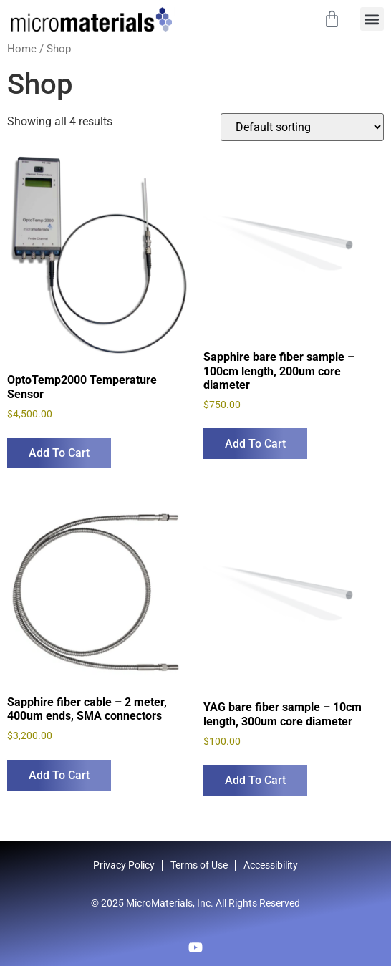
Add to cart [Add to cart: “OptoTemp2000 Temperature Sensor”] (59, 453)
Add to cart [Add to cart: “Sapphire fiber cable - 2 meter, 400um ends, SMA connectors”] (59, 775)
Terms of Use (199, 865)
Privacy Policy (124, 865)
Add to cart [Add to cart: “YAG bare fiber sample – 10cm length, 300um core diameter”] (255, 780)
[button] (372, 19)
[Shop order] (302, 127)
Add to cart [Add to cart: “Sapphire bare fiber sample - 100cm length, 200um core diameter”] (255, 443)
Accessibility (270, 865)
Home (22, 48)
